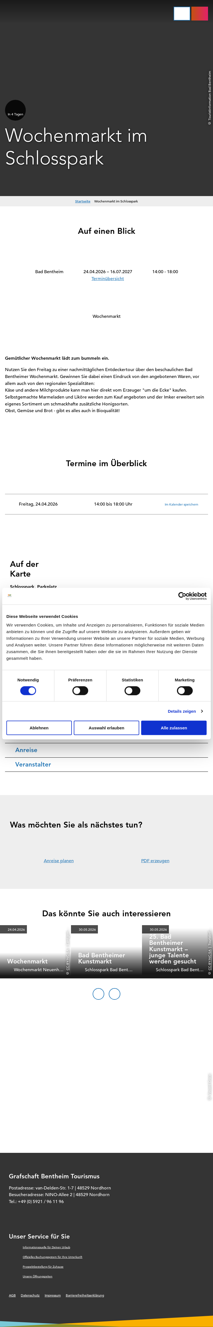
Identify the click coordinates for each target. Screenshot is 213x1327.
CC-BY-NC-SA (67, 960)
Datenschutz (30, 1295)
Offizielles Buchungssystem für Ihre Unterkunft (52, 1257)
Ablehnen (39, 727)
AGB (12, 1295)
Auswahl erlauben (106, 727)
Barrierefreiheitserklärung (85, 1295)
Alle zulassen (174, 727)
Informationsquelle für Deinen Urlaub (46, 1247)
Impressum (53, 1295)
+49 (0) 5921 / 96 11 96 (41, 1201)
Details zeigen (182, 711)
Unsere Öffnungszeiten (37, 1276)
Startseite (82, 201)
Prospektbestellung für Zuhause (43, 1266)
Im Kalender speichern (181, 504)
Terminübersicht (108, 278)
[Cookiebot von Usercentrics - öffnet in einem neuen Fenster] (182, 596)
